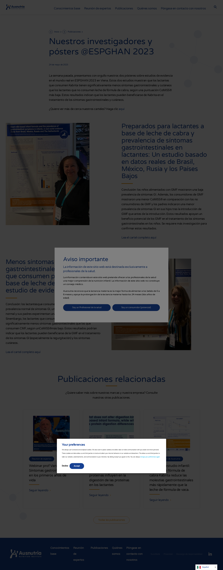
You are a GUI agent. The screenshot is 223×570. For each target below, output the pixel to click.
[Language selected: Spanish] (206, 567)
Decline (65, 466)
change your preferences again (150, 457)
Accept (77, 466)
